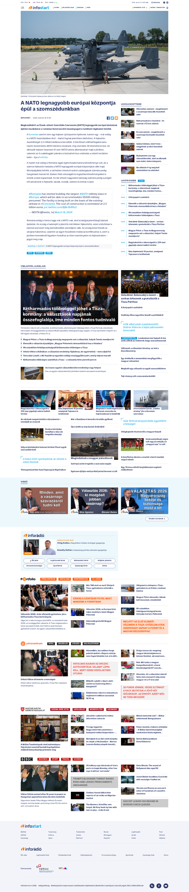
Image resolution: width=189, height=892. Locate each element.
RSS (128, 886)
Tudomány (52, 832)
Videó (134, 838)
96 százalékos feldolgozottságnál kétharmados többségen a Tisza (55, 348)
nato (30, 253)
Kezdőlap (32, 246)
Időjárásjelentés (86, 855)
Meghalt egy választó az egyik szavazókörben (143, 369)
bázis (49, 253)
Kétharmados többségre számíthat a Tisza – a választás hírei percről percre (59, 360)
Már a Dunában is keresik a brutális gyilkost (92, 419)
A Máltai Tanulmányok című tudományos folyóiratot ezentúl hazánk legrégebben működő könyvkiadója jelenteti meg (40, 747)
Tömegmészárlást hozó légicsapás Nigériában (43, 470)
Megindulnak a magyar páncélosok (92, 458)
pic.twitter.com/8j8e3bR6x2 (60, 207)
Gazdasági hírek (148, 855)
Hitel (51, 644)
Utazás (76, 644)
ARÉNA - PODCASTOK (157, 7)
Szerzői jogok (120, 886)
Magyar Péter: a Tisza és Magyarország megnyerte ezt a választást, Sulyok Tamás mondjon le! (68, 339)
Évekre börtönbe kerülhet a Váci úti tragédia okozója (54, 432)
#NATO (84, 194)
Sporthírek (129, 855)
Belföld (23, 832)
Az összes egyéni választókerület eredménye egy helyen (73, 368)
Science (77, 759)
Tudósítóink (80, 832)
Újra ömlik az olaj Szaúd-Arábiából (87, 427)
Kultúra (51, 835)
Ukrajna (81, 7)
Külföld (41, 246)
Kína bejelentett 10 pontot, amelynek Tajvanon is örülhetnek (70, 411)
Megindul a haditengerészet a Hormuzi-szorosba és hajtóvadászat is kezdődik (109, 411)
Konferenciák (81, 579)
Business (43, 759)
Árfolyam (65, 579)
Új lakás (96, 579)
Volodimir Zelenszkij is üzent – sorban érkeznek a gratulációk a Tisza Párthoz (140, 298)
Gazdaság (24, 838)
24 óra (57, 7)
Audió (134, 835)
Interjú (78, 835)
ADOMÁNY (112, 709)
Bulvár (106, 832)
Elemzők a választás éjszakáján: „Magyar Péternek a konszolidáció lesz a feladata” (63, 343)
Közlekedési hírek (64, 855)
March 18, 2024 (63, 212)
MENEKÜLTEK (96, 709)
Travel (65, 759)
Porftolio (43, 157)
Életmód (79, 838)
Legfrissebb (136, 832)
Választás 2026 (68, 7)
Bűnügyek (107, 835)
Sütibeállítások (137, 886)
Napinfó (107, 838)
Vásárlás (63, 644)
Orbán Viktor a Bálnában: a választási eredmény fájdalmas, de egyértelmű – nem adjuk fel (67, 352)
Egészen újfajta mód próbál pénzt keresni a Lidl (94, 471)
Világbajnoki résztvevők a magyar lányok (141, 432)
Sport (55, 759)
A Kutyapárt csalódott (131, 307)
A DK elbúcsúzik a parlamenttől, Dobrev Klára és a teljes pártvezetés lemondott (143, 327)
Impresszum (68, 886)
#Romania (35, 194)
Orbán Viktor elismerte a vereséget (38, 679)
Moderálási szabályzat (105, 886)
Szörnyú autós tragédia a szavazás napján (91, 464)
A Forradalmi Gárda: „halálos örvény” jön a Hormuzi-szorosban (147, 411)
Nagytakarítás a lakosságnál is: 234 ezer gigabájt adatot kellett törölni (35, 411)
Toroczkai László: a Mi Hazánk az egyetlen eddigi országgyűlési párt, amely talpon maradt (67, 356)
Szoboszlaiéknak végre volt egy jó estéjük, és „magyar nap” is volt (157, 442)
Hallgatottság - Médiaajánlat (50, 886)
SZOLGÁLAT (79, 709)
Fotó (161, 832)
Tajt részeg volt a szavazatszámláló (138, 376)
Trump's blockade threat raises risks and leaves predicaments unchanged (93, 782)
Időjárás (162, 838)
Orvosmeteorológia (109, 855)
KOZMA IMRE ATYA (60, 709)
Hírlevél (162, 835)
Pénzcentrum (48, 579)
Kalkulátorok (91, 644)
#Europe (34, 197)
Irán (89, 7)
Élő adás (34, 560)
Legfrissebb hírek (42, 855)
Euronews (33, 135)
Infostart (25, 118)
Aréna (166, 855)
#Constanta (48, 204)
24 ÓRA (141, 181)
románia (39, 253)
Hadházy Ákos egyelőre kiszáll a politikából (142, 315)
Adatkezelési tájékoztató (84, 886)
